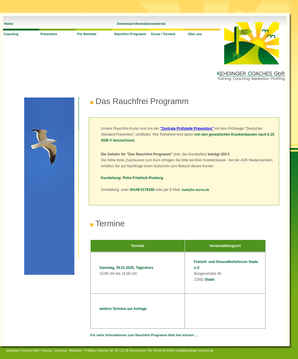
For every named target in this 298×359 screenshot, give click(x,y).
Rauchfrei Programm (130, 34)
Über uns (195, 34)
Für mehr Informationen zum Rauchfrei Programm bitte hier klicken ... (143, 335)
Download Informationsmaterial (141, 23)
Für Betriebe (86, 34)
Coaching (11, 34)
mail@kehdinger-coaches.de (195, 350)
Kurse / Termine (163, 34)
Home (8, 23)
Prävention (48, 34)
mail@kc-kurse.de (195, 189)
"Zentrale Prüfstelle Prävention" (187, 128)
